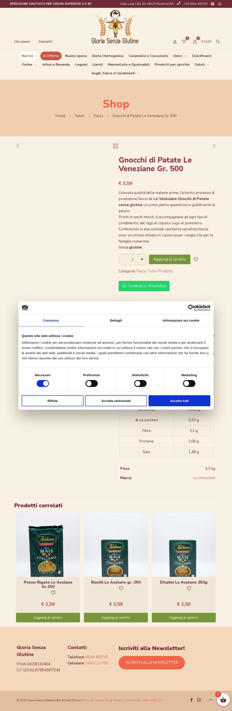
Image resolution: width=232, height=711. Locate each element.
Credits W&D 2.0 (151, 700)
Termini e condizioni (125, 700)
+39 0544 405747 (195, 4)
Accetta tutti (179, 401)
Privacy (86, 700)
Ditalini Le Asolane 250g (183, 582)
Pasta (98, 115)
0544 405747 (97, 657)
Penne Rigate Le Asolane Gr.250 (48, 584)
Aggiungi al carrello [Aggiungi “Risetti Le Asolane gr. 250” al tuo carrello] (116, 617)
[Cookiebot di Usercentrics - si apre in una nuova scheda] (191, 307)
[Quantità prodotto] (133, 259)
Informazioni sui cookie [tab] (181, 320)
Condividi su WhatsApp (144, 285)
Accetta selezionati (116, 401)
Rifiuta (52, 401)
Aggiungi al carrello (169, 259)
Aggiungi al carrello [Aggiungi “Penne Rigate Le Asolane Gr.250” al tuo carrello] (48, 617)
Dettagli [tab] (116, 320)
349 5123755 (96, 663)
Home (60, 115)
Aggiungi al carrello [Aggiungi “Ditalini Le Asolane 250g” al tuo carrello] (183, 617)
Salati (79, 115)
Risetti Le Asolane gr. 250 (116, 582)
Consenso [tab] (51, 320)
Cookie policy (102, 700)
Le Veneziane (204, 477)
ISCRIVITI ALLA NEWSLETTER (152, 662)
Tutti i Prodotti (160, 271)
